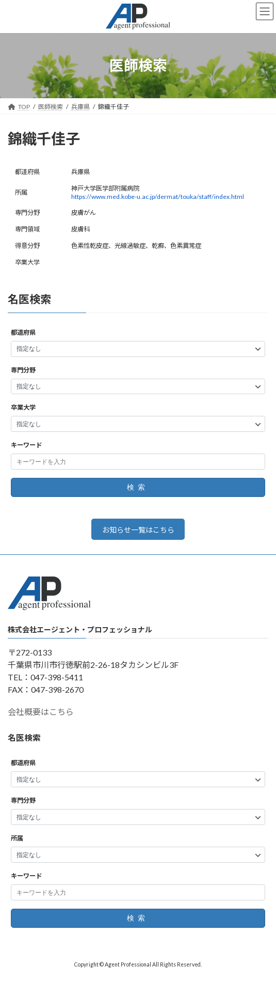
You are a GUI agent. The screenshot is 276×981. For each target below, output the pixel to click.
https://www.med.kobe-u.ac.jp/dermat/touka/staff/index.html (157, 196)
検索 (138, 488)
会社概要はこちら (41, 712)
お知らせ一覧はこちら (138, 529)
